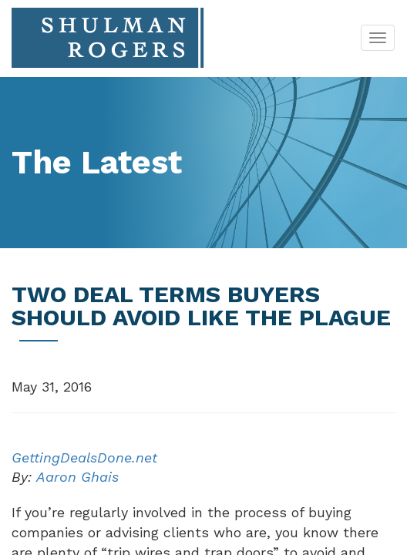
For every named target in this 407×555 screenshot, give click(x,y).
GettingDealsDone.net (84, 457)
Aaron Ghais (77, 477)
